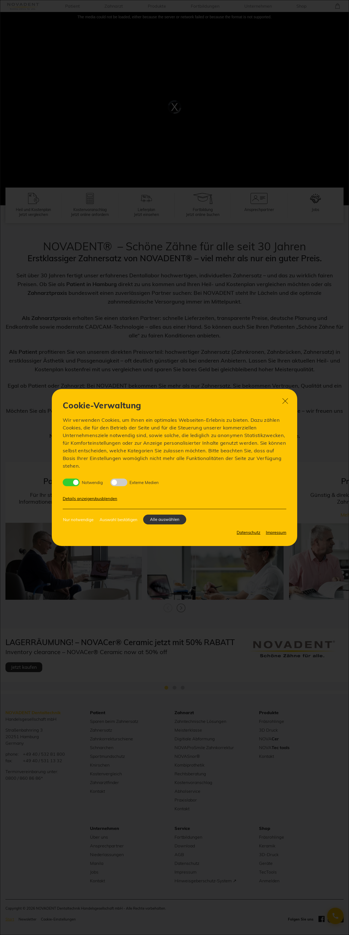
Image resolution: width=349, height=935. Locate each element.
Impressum (276, 532)
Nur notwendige (78, 519)
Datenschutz (248, 532)
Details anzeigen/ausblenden (90, 498)
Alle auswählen (164, 519)
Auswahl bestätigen (118, 519)
